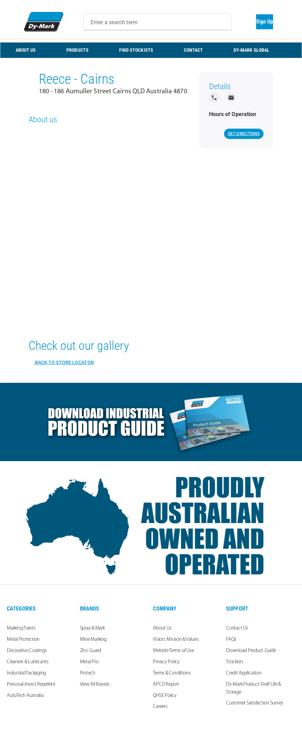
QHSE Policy (164, 695)
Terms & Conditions (172, 673)
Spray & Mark (92, 628)
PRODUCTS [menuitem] (77, 50)
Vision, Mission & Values (175, 639)
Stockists (234, 662)
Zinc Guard (90, 650)
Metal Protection (23, 639)
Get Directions (243, 133)
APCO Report (166, 684)
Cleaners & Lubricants (28, 662)
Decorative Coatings (27, 650)
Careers (160, 706)
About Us (162, 628)
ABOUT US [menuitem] (26, 50)
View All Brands (95, 684)
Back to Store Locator (64, 362)
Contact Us (237, 628)
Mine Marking (93, 639)
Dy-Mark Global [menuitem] (251, 50)
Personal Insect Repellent (31, 684)
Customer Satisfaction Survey (254, 703)
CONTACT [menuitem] (193, 50)
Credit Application (243, 673)
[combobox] (157, 22)
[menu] (151, 50)
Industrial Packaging (26, 673)
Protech (87, 673)
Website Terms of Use (173, 650)
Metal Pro (89, 662)
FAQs (231, 639)
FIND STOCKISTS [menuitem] (136, 50)
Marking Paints (21, 628)
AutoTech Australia (25, 695)
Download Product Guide (251, 650)
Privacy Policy (166, 662)
